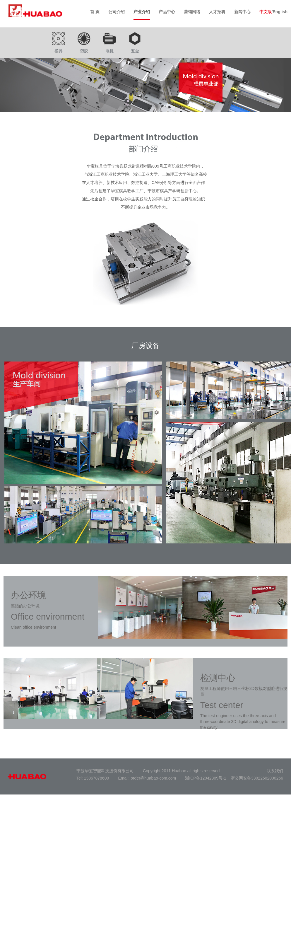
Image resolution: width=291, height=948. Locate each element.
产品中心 (167, 11)
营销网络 (192, 11)
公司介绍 (116, 11)
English (280, 11)
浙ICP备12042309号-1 (205, 778)
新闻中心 (242, 11)
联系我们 (275, 770)
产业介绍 (141, 11)
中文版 (265, 11)
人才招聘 (217, 11)
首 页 (95, 11)
